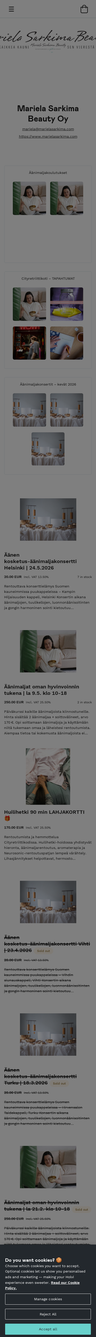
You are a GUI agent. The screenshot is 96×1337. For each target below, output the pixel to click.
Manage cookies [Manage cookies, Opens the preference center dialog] (48, 1302)
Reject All (48, 1317)
